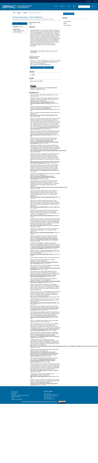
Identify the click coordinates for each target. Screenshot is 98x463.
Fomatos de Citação (37, 67)
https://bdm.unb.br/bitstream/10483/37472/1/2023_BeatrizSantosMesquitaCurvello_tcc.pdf (48, 187)
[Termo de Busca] (84, 6)
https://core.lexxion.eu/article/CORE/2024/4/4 (39, 296)
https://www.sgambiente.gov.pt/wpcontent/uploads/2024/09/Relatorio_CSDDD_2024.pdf (48, 150)
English (65, 23)
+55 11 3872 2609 (47, 397)
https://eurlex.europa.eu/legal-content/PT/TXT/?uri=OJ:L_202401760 (44, 225)
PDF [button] (20, 23)
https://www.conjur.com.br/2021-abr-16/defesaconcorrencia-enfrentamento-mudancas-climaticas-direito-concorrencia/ (44, 383)
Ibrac (74, 6)
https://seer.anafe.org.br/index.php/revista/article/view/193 (42, 215)
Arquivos (62, 6)
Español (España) (67, 25)
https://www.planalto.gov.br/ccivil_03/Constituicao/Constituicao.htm (43, 115)
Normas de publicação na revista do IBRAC (20, 395)
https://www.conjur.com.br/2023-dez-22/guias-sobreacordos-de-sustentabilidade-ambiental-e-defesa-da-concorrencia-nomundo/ (44, 336)
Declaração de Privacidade (16, 399)
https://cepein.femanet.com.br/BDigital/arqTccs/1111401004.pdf (43, 170)
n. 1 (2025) (24, 12)
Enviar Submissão (68, 13)
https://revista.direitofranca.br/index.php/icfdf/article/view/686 (42, 197)
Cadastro (88, 1)
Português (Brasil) (67, 21)
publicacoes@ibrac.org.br (49, 398)
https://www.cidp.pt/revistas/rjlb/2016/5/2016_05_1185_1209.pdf (43, 207)
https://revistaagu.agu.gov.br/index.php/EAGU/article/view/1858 (43, 302)
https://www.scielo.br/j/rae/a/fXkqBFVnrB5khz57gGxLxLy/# (42, 254)
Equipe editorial (14, 392)
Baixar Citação (48, 67)
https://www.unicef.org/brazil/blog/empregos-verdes (40, 376)
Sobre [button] (69, 6)
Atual (56, 6)
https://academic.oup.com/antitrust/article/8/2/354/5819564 (42, 232)
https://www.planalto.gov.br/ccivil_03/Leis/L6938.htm (40, 134)
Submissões (13, 394)
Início (14, 12)
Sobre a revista (14, 391)
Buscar (93, 6)
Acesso (95, 1)
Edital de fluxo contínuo (16, 396)
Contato (12, 398)
